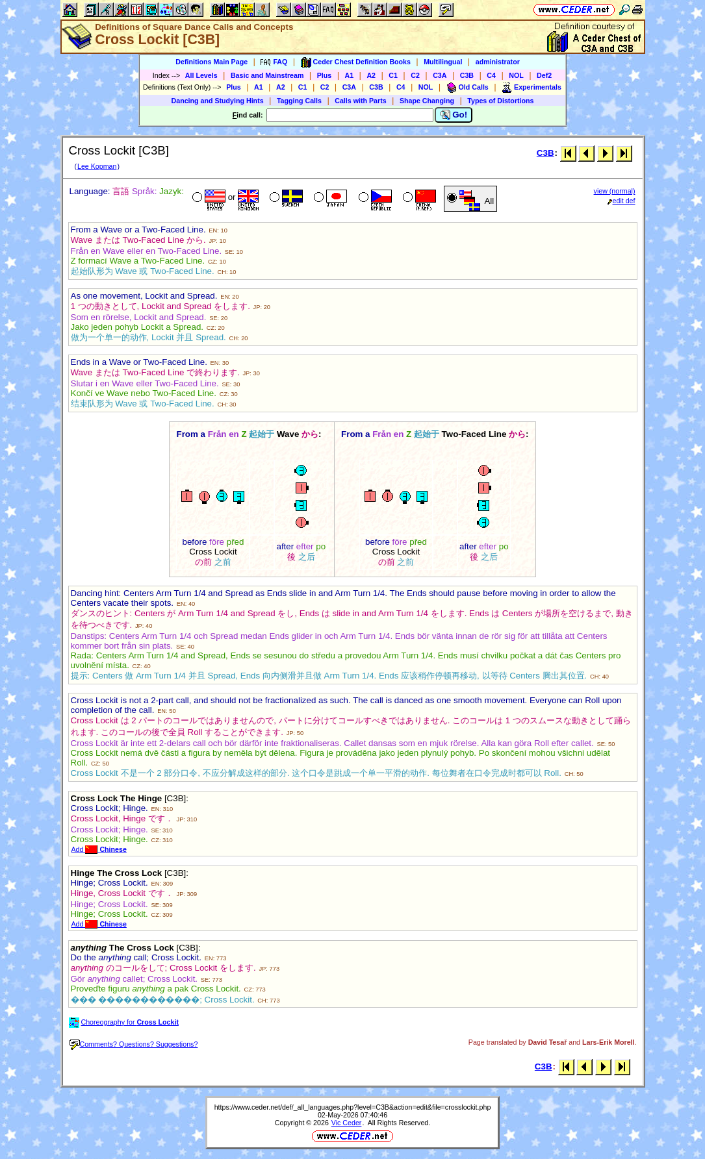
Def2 (544, 75)
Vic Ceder (346, 1123)
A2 (371, 75)
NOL (516, 75)
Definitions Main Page (211, 62)
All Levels (201, 75)
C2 (415, 75)
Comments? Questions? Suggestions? (134, 1044)
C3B (467, 75)
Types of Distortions (500, 101)
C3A (439, 75)
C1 (393, 75)
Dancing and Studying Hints (218, 101)
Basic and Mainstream (267, 75)
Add (99, 849)
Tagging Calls (299, 101)
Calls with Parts (360, 101)
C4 (491, 75)
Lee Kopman (96, 166)
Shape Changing (427, 101)
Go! (454, 115)
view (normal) (614, 191)
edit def (621, 201)
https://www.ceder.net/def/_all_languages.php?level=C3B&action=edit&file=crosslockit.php (352, 1107)
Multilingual (443, 62)
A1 (349, 75)
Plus (324, 75)
